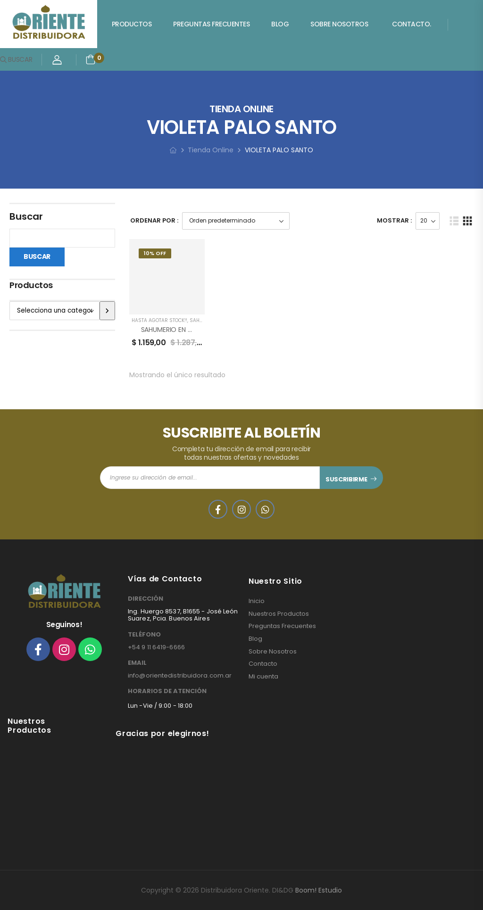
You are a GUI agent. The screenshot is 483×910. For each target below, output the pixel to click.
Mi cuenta (263, 676)
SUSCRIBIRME (346, 479)
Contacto (263, 664)
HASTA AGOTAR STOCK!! (159, 320)
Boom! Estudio (318, 890)
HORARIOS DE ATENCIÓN (167, 691)
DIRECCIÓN (145, 599)
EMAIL (137, 663)
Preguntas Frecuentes (211, 24)
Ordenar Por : (154, 220)
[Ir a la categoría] (107, 310)
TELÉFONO (144, 634)
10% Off (155, 253)
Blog (280, 24)
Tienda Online (210, 150)
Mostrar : (394, 220)
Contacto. (411, 24)
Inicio (257, 601)
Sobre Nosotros (339, 24)
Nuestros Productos (279, 614)
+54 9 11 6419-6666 (156, 647)
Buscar (26, 216)
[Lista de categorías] (54, 310)
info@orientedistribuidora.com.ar (180, 675)
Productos (132, 24)
